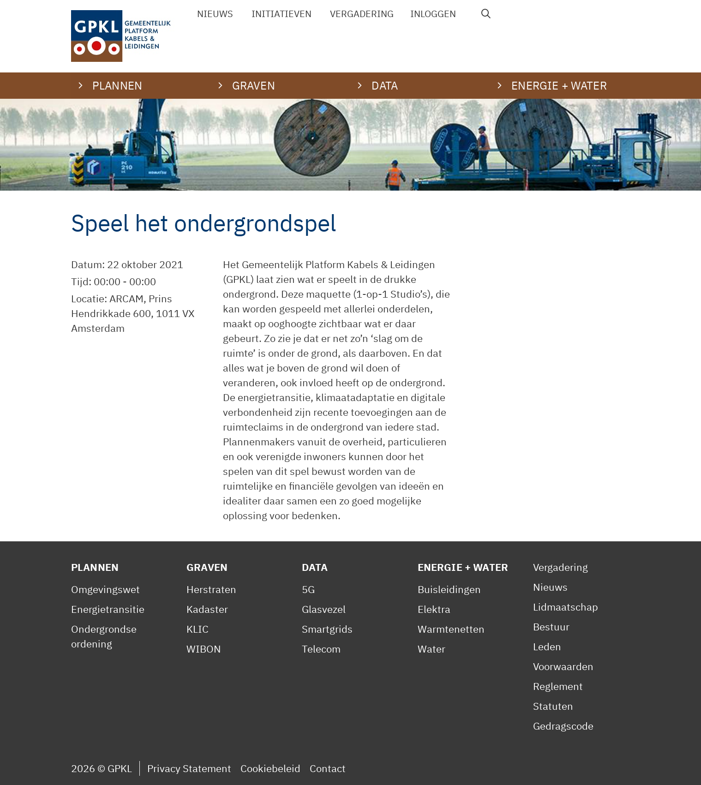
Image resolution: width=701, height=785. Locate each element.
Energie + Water (463, 567)
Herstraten (211, 589)
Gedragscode (563, 725)
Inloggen (433, 13)
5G (308, 589)
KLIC (197, 628)
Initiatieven (282, 13)
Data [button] (384, 85)
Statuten (553, 706)
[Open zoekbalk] (486, 14)
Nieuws (215, 13)
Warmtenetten (451, 628)
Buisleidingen (449, 589)
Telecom (321, 648)
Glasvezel (324, 609)
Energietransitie (107, 609)
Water (431, 648)
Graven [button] (253, 85)
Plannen (95, 567)
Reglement (558, 686)
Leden (547, 646)
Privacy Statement (189, 768)
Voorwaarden (563, 666)
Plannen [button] (117, 85)
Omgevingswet (105, 589)
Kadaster (207, 609)
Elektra (434, 609)
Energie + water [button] (558, 85)
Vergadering (362, 13)
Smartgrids (327, 628)
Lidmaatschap (565, 606)
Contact (328, 768)
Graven (207, 567)
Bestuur (551, 626)
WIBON (203, 648)
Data (315, 567)
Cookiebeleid (270, 768)
